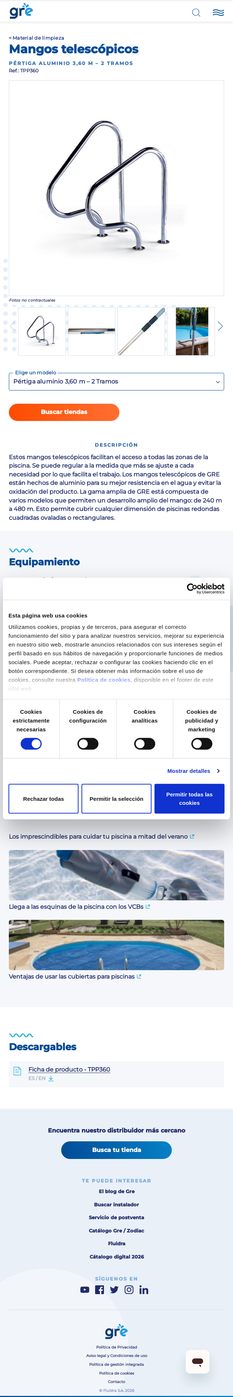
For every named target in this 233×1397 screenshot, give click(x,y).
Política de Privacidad (116, 1347)
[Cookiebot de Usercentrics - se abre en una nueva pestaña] (192, 588)
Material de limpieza (38, 38)
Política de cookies (104, 680)
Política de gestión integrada (116, 1364)
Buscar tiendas (64, 411)
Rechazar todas (43, 798)
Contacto (116, 1381)
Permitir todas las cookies (189, 798)
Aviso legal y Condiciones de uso (116, 1355)
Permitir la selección (116, 798)
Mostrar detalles (189, 771)
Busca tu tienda (116, 1149)
